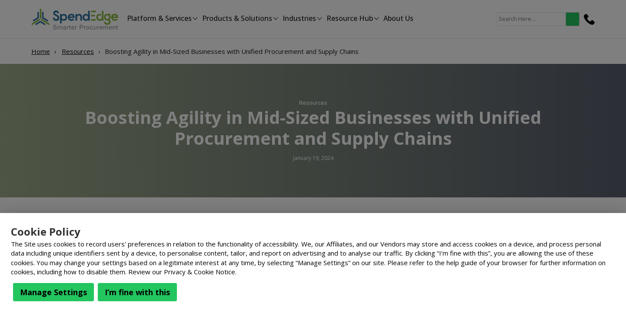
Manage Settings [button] (53, 292)
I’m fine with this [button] (137, 292)
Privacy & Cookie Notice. (200, 271)
